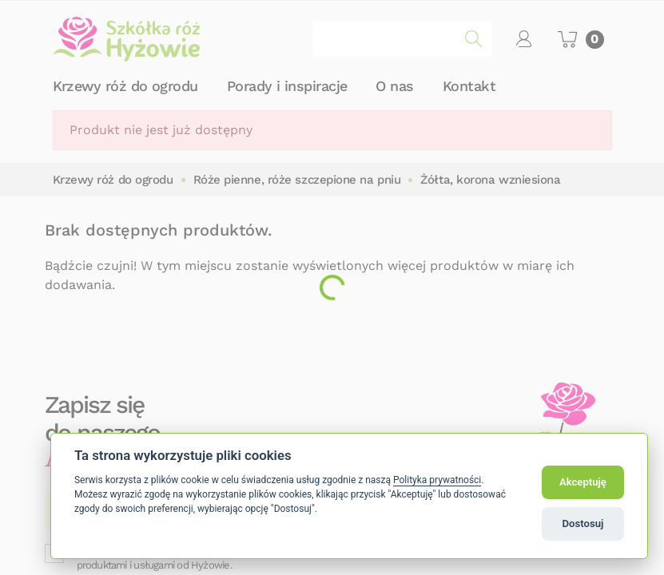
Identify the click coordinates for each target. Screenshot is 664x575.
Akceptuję (582, 482)
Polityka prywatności (437, 480)
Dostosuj (583, 523)
